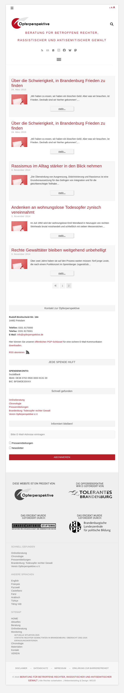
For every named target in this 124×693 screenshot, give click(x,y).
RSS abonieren (19, 355)
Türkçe (14, 604)
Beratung (15, 628)
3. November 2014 (20, 173)
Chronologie (15, 406)
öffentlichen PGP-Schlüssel (49, 344)
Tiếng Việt (16, 607)
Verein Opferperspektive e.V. (23, 417)
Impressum (60, 672)
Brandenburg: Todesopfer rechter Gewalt (29, 413)
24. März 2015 (18, 92)
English (15, 584)
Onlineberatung (17, 403)
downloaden (15, 348)
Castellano (16, 594)
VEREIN (15, 657)
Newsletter (18, 451)
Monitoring (16, 635)
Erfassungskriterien (26, 644)
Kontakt (15, 653)
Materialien (17, 650)
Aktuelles (16, 625)
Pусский (15, 591)
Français (15, 587)
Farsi (13, 597)
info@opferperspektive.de (30, 338)
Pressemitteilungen (19, 410)
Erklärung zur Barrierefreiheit (91, 672)
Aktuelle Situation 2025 (27, 638)
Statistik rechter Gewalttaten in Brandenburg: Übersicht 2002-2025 (50, 641)
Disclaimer (21, 672)
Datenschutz (41, 672)
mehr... (61, 112)
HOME (14, 622)
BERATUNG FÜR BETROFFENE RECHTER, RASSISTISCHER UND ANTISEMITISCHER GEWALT (62, 38)
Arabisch (15, 601)
